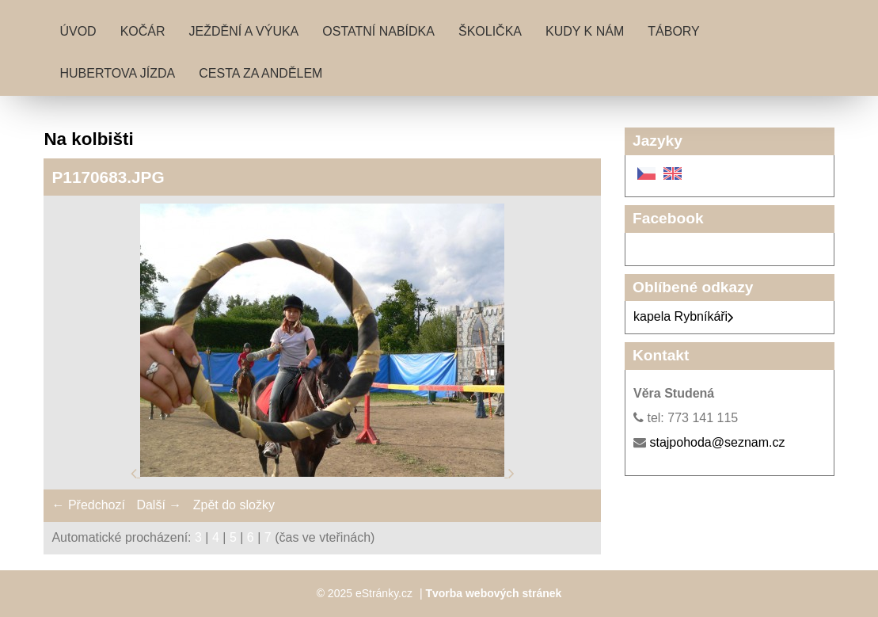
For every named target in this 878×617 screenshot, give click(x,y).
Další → (158, 505)
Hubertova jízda (117, 73)
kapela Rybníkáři (683, 316)
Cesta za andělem (260, 73)
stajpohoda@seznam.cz (717, 442)
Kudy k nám (584, 31)
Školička (490, 31)
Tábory (674, 31)
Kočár (142, 31)
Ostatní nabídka (378, 31)
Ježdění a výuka (244, 31)
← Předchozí (87, 505)
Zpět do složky (234, 505)
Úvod (77, 31)
